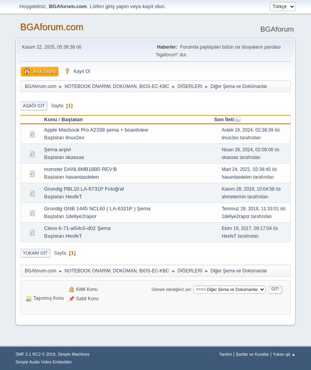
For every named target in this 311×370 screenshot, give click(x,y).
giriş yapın (117, 6)
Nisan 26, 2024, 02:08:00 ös (250, 149)
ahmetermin (234, 196)
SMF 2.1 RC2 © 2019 (35, 354)
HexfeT (74, 196)
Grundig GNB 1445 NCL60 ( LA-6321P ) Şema (97, 208)
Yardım (225, 354)
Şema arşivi (57, 149)
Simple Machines (73, 354)
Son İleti (227, 119)
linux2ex (75, 137)
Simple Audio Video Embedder (43, 362)
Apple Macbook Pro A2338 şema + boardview (96, 130)
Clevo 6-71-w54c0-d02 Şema (77, 228)
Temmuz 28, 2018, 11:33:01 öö (253, 208)
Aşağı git (34, 105)
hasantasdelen (82, 177)
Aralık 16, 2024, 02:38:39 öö (251, 130)
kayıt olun (154, 6)
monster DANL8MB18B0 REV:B (80, 169)
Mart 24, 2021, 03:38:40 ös (249, 169)
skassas (75, 157)
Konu (50, 119)
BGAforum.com (51, 27)
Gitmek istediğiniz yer (171, 289)
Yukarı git (35, 253)
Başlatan (72, 119)
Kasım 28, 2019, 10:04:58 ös (251, 189)
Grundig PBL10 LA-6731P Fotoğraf (84, 189)
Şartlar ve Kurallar (252, 354)
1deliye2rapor (81, 216)
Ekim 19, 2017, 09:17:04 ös (250, 228)
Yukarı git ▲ (284, 354)
